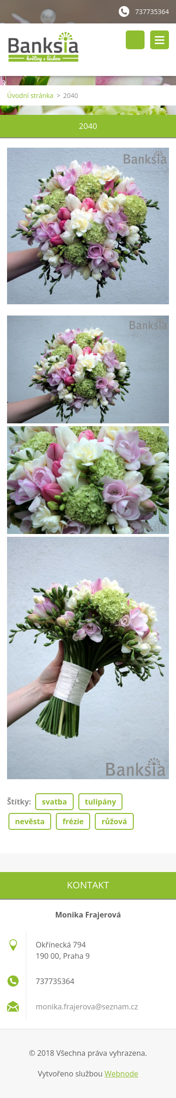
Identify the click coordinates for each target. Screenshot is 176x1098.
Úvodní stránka (30, 95)
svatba (54, 802)
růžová (114, 821)
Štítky (18, 802)
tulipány (100, 802)
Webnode (121, 1073)
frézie (73, 821)
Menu (159, 39)
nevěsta (30, 821)
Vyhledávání (135, 39)
